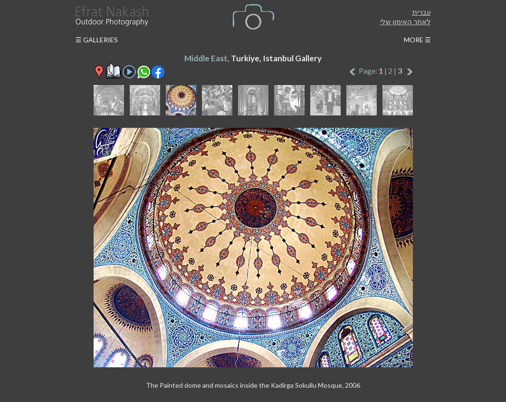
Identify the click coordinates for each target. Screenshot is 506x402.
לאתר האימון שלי (405, 21)
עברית (421, 12)
